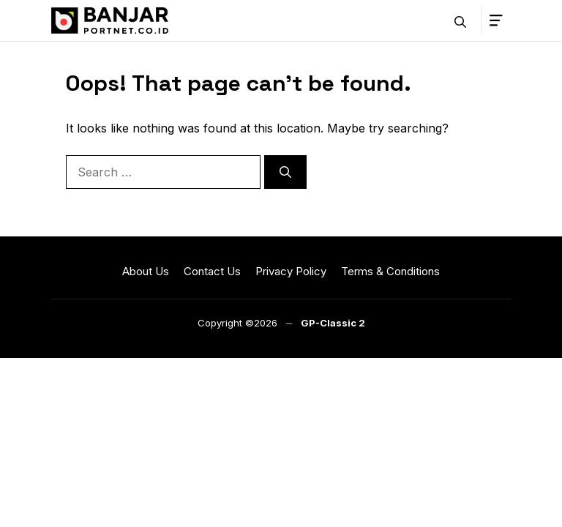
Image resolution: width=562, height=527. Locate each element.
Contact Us (212, 271)
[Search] (285, 172)
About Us (145, 271)
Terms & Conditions (390, 271)
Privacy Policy (290, 271)
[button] (460, 20)
